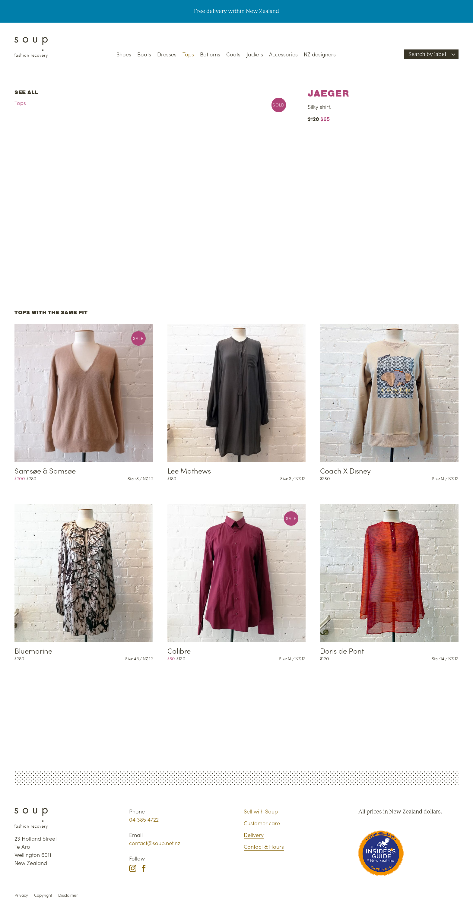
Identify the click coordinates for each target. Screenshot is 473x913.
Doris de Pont (342, 650)
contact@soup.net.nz (154, 843)
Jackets (254, 54)
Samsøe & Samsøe (45, 470)
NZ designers (320, 54)
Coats (233, 54)
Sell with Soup (261, 811)
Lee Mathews (189, 470)
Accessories (283, 54)
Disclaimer (68, 895)
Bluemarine (33, 650)
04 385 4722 (144, 819)
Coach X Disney (345, 470)
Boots (144, 54)
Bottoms (210, 54)
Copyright (43, 895)
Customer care (262, 823)
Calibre (179, 650)
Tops (188, 54)
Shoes (123, 54)
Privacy (21, 895)
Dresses (166, 54)
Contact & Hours (264, 846)
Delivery (254, 835)
